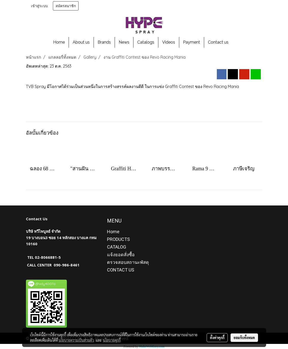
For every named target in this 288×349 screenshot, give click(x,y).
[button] (237, 42)
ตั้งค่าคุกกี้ (217, 337)
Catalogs (145, 42)
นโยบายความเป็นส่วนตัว (76, 340)
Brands (104, 42)
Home (59, 42)
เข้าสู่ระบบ (39, 6)
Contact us (218, 42)
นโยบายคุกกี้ (112, 340)
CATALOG (116, 247)
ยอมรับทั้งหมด (244, 337)
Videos (168, 42)
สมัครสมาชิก (66, 6)
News (124, 42)
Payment (191, 42)
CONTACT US (120, 270)
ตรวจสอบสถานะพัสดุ (128, 262)
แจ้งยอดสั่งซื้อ (121, 254)
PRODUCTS (118, 239)
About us (81, 42)
